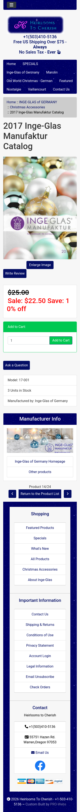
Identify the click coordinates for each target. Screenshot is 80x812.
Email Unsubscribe (40, 677)
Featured (66, 81)
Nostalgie (14, 89)
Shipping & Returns (40, 625)
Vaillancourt (37, 89)
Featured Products (40, 528)
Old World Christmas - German (29, 81)
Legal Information (40, 666)
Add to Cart (61, 340)
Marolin (52, 72)
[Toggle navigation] (11, 5)
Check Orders (40, 687)
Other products (40, 472)
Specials (39, 538)
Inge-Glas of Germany (23, 72)
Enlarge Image (40, 265)
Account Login (40, 656)
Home (11, 64)
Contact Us (61, 89)
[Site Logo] (40, 24)
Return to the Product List (39, 494)
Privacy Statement (40, 645)
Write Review (15, 273)
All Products (40, 559)
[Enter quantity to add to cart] (29, 340)
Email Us (40, 753)
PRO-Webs (58, 804)
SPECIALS (30, 64)
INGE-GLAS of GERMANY (38, 102)
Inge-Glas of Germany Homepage (40, 461)
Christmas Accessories (27, 107)
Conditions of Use (39, 635)
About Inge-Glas (40, 580)
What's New (40, 549)
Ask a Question (16, 365)
